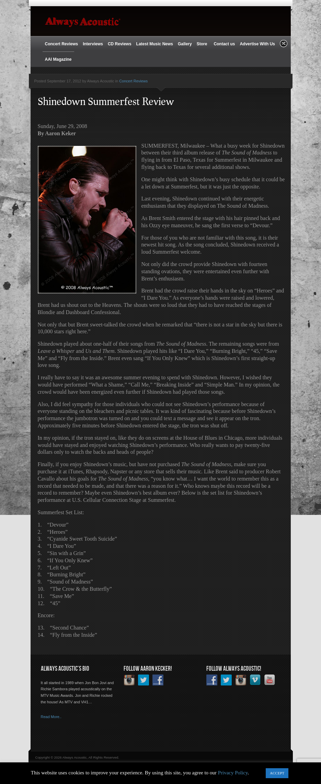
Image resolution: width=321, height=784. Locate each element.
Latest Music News (154, 44)
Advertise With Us (257, 44)
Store (202, 44)
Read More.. (51, 717)
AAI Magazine (58, 59)
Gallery (185, 44)
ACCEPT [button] (277, 773)
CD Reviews (119, 44)
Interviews (93, 44)
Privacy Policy (233, 772)
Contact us (224, 44)
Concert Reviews (61, 44)
